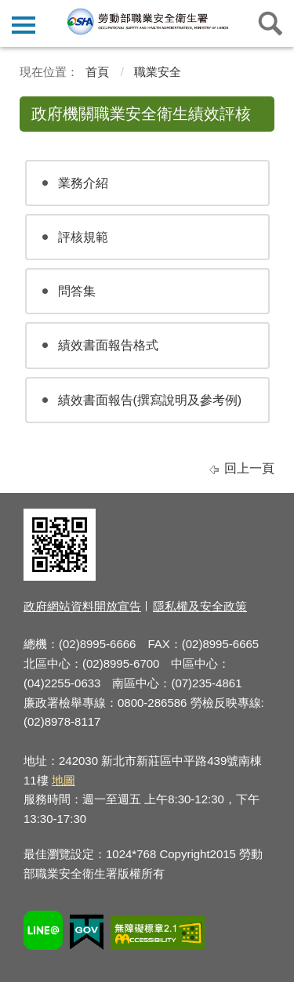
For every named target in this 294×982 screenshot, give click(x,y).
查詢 (270, 23)
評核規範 (83, 237)
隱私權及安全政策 (200, 606)
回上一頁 (249, 468)
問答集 (77, 291)
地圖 (63, 780)
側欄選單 (23, 25)
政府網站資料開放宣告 (82, 606)
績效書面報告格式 (108, 345)
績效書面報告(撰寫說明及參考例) (150, 400)
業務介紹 (83, 183)
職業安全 (157, 71)
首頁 (97, 71)
